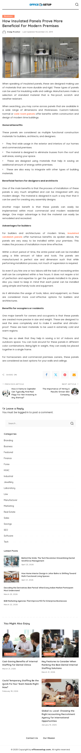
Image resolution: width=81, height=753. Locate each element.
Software (8, 535)
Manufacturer (10, 500)
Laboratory (9, 488)
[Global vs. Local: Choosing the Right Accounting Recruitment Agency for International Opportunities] (60, 693)
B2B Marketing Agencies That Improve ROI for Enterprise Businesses (35, 601)
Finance (8, 458)
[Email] (74, 375)
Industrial (8, 476)
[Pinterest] (65, 375)
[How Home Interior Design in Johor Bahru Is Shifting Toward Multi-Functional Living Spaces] (11, 576)
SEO (6, 529)
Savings (8, 523)
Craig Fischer (13, 32)
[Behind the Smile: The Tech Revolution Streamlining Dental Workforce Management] (11, 561)
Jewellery (8, 482)
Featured (8, 452)
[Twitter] (56, 375)
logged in (23, 412)
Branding (8, 440)
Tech (6, 541)
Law (6, 494)
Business (8, 16)
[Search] (77, 4)
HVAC (6, 470)
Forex (6, 464)
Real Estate (9, 511)
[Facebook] (46, 375)
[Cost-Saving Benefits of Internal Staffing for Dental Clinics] (21, 643)
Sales (6, 517)
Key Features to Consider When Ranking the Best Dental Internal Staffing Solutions (60, 664)
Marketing (9, 505)
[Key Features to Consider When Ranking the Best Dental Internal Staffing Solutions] (60, 643)
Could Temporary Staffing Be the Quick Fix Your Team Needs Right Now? (19, 683)
